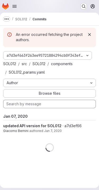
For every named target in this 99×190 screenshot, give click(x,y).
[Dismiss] (89, 34)
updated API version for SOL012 (32, 126)
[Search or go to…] (84, 6)
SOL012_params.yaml (27, 72)
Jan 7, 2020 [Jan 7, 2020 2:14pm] (53, 131)
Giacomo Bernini (16, 131)
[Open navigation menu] (14, 6)
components (62, 63)
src (24, 63)
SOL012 (9, 63)
